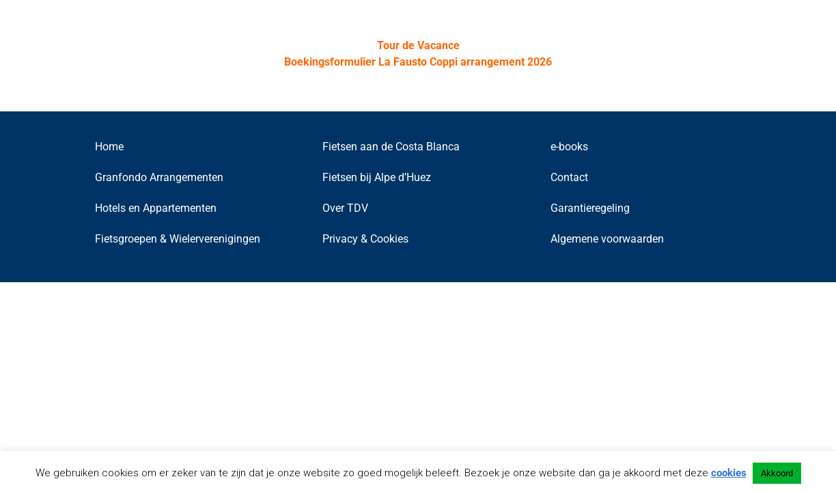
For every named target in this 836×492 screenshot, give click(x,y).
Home (109, 146)
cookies (729, 473)
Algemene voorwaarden (607, 238)
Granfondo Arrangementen (159, 177)
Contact (569, 177)
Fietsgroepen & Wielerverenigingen (177, 238)
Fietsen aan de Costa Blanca (391, 146)
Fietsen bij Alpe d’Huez (376, 177)
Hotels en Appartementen (156, 208)
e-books (569, 146)
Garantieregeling (590, 208)
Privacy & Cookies (365, 238)
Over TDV (345, 208)
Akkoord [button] (777, 473)
